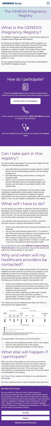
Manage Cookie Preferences (25, 423)
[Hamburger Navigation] (48, 3)
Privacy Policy (9, 376)
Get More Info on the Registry (25, 101)
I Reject (25, 418)
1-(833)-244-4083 (34, 116)
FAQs (6, 382)
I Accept (25, 413)
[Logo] (12, 3)
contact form (17, 93)
